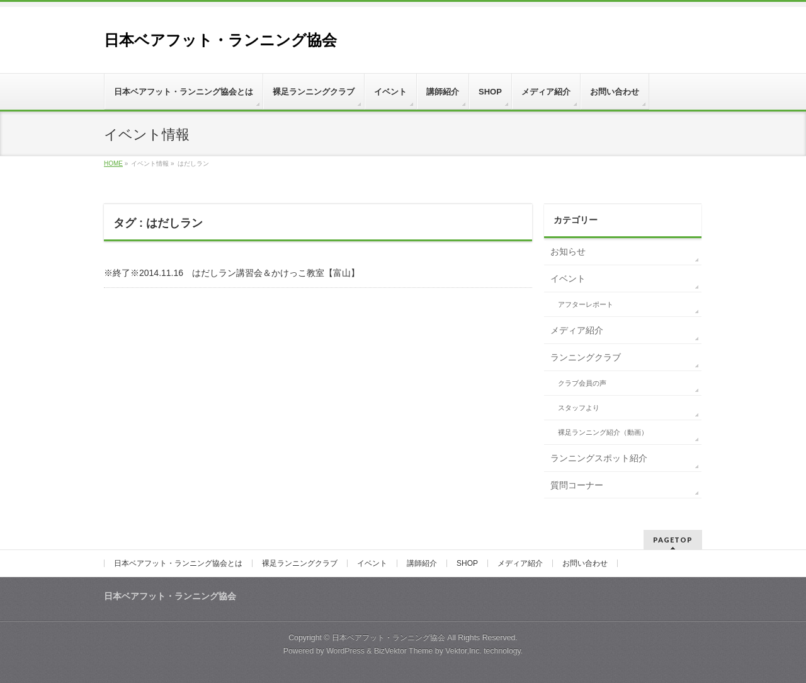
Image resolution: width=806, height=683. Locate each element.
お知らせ (568, 251)
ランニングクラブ (585, 357)
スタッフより (578, 407)
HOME (113, 163)
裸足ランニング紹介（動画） (603, 432)
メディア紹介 (576, 330)
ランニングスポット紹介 (598, 458)
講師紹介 (422, 563)
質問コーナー (576, 485)
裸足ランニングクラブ (300, 563)
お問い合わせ (585, 563)
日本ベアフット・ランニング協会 (220, 40)
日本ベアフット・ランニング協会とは (178, 563)
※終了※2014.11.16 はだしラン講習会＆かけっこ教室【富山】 (232, 273)
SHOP (467, 563)
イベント (568, 278)
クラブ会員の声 (582, 383)
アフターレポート (585, 304)
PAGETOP (673, 540)
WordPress (345, 650)
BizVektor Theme (403, 650)
